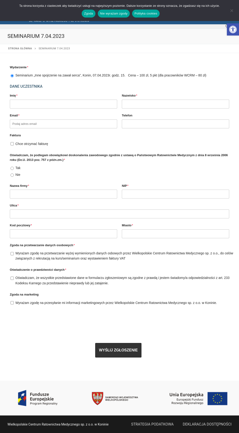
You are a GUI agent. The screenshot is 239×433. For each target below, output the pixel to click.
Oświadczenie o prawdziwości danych (38, 269)
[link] (233, 29)
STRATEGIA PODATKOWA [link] (152, 424)
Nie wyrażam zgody (114, 13)
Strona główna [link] (20, 48)
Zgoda (88, 13)
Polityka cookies (145, 13)
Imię (14, 95)
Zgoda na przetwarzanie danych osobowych (42, 245)
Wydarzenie (19, 67)
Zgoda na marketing (24, 294)
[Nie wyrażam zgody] (231, 12)
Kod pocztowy (21, 225)
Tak (18, 168)
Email (14, 115)
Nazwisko (129, 95)
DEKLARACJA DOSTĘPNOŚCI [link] (207, 424)
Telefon (127, 115)
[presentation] (45, 321)
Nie (17, 175)
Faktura (15, 135)
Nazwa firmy (19, 186)
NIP (125, 186)
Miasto (127, 225)
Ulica (14, 205)
